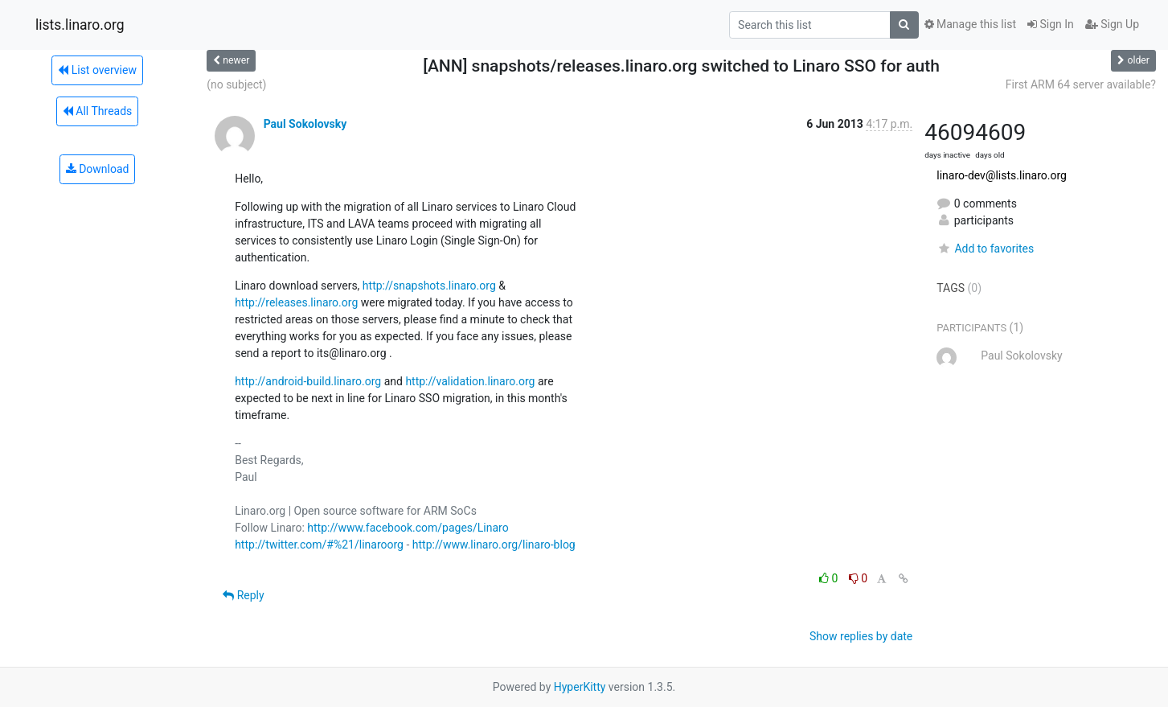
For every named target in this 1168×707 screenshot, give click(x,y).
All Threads (97, 111)
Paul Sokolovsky (305, 123)
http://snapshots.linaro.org (429, 285)
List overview (97, 70)
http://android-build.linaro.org (308, 381)
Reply (243, 595)
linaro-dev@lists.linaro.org (1001, 175)
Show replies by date (860, 636)
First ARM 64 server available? (1081, 84)
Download (97, 168)
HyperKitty (580, 686)
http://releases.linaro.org (296, 302)
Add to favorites (985, 248)
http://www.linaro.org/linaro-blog (494, 544)
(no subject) (236, 84)
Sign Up (1112, 24)
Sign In (1050, 24)
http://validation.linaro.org (470, 381)
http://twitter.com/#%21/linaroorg (319, 544)
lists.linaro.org (80, 25)
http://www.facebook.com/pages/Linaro (407, 527)
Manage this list (970, 24)
